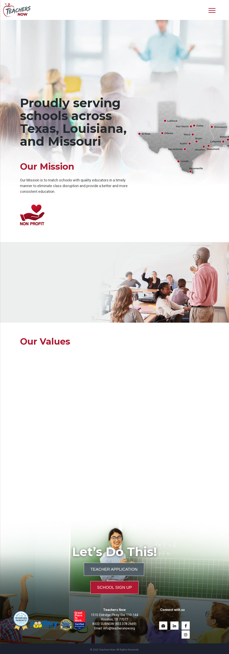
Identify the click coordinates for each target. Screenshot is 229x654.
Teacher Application (114, 568)
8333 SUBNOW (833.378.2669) (114, 622)
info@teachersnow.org (119, 626)
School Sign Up (114, 585)
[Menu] (212, 10)
